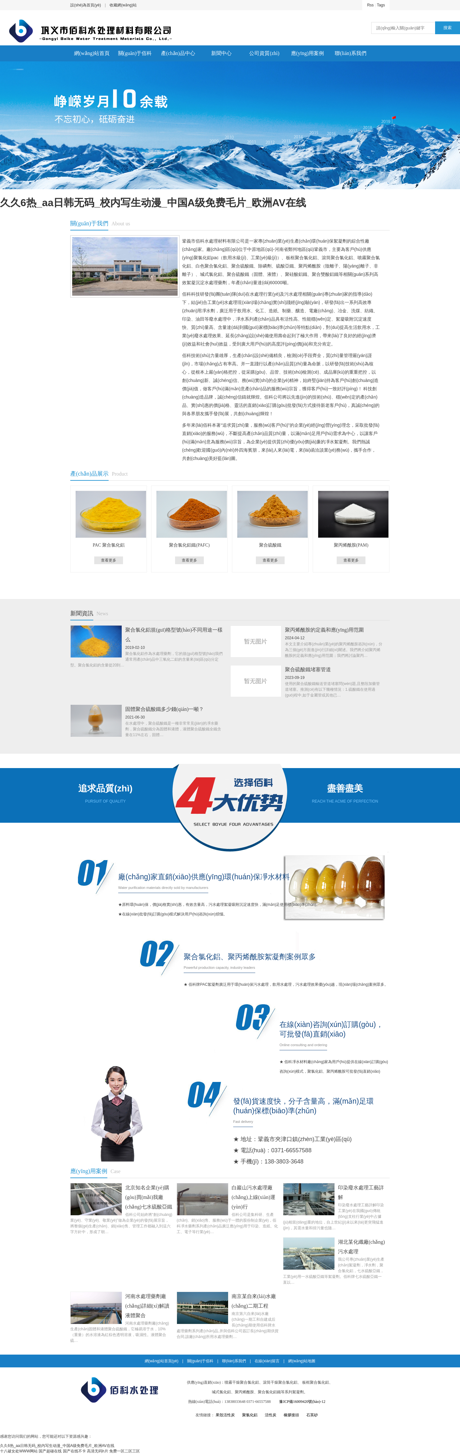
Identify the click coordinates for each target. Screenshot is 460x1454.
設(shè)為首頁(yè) (85, 5)
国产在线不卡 (74, 1451)
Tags (381, 5)
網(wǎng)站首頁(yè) (92, 56)
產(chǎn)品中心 (178, 53)
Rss (370, 5)
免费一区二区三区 (124, 1451)
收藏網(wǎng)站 (123, 5)
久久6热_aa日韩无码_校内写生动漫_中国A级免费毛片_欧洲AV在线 (153, 202)
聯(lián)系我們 (350, 53)
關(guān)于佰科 (135, 53)
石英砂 (312, 1415)
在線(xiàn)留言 (267, 1361)
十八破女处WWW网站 (19, 1451)
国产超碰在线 (50, 1451)
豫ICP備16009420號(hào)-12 (302, 1401)
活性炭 (270, 1415)
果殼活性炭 (225, 1415)
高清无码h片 (97, 1451)
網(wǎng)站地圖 (301, 1361)
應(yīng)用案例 (307, 53)
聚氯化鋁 (249, 1415)
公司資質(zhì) (264, 53)
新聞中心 (221, 53)
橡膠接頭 (291, 1415)
